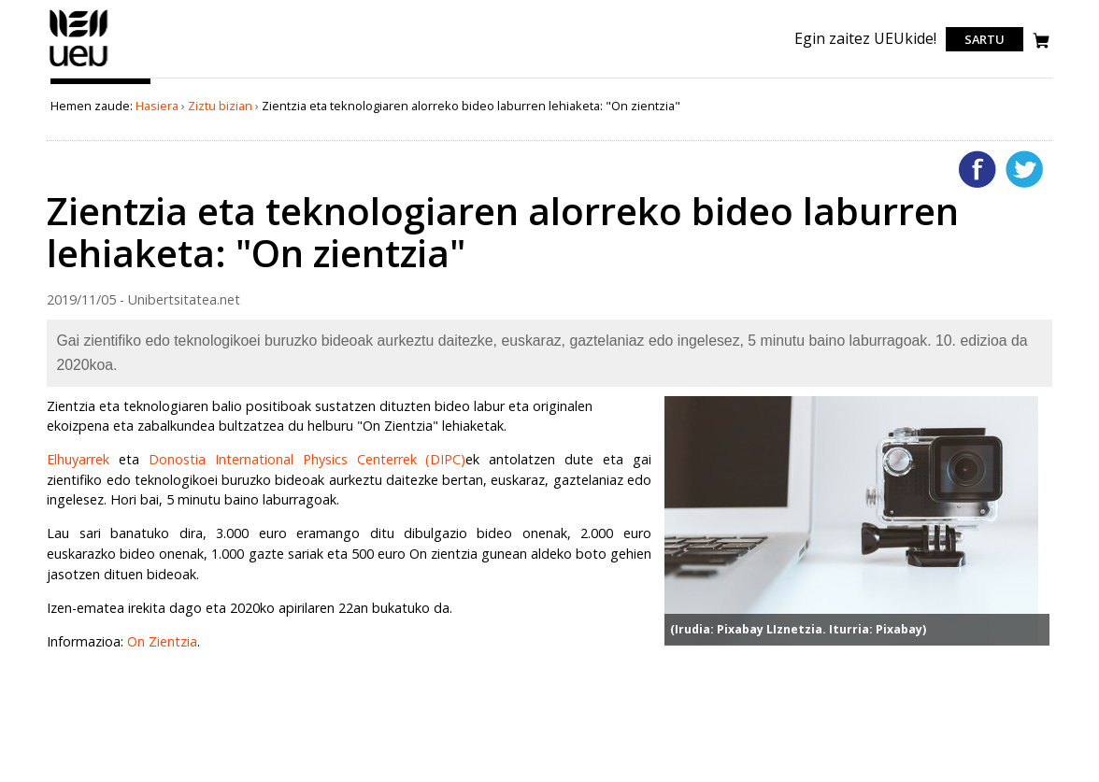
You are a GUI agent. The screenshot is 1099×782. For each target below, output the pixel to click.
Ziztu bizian (220, 105)
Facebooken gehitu (977, 169)
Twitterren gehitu (1024, 169)
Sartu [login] (984, 39)
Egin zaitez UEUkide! (865, 38)
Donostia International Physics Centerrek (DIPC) (307, 459)
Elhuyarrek (78, 459)
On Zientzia (162, 641)
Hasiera (157, 105)
